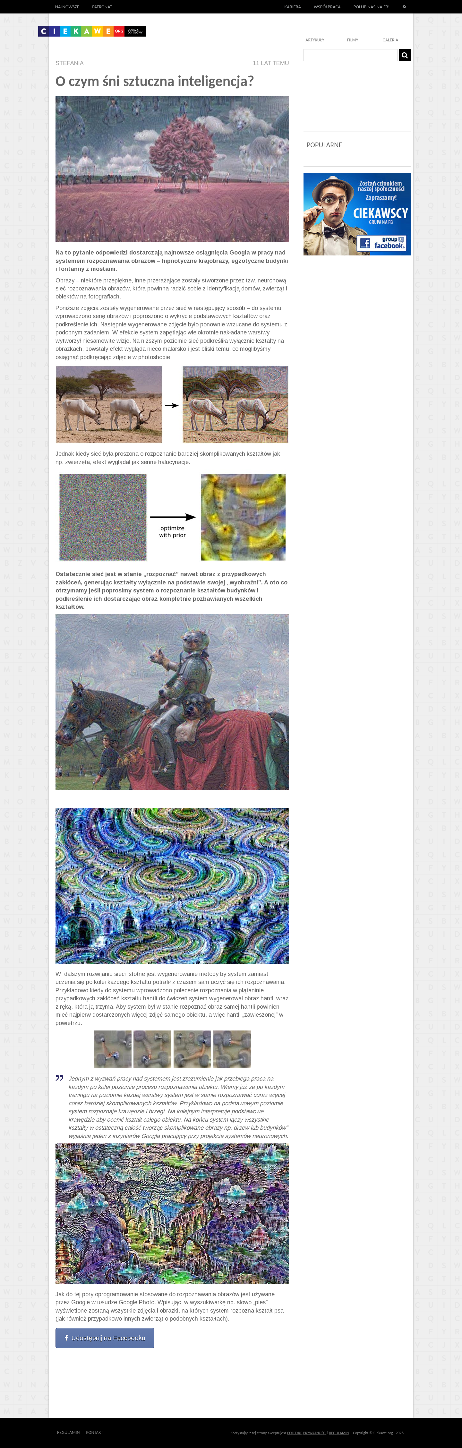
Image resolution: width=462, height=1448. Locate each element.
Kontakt (94, 1432)
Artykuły (314, 40)
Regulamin (68, 1432)
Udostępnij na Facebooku (104, 1337)
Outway (117, 1432)
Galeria (390, 40)
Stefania (70, 63)
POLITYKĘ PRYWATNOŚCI (306, 1432)
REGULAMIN (339, 1432)
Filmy (352, 40)
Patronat (102, 7)
